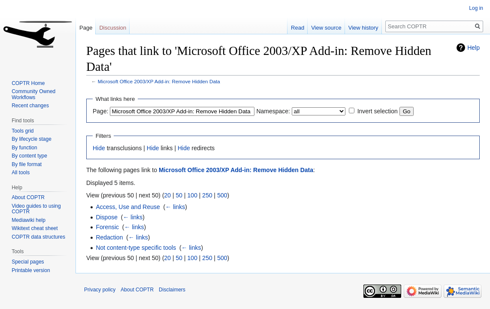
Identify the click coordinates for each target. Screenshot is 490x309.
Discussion (112, 27)
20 (167, 195)
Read (297, 27)
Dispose (107, 217)
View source (326, 27)
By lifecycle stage (31, 139)
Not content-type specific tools (136, 247)
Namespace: (273, 111)
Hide (99, 148)
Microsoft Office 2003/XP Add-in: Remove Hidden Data (159, 81)
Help (473, 47)
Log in (476, 8)
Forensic (107, 227)
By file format (27, 164)
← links (175, 206)
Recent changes (30, 106)
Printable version (31, 270)
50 (179, 195)
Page (85, 27)
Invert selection (377, 111)
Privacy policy (99, 290)
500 (222, 195)
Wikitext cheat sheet (34, 228)
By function (24, 148)
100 (192, 195)
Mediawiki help (28, 220)
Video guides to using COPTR (36, 209)
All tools (21, 173)
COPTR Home (28, 83)
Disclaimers (172, 290)
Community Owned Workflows (33, 94)
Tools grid (22, 131)
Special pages (28, 262)
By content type (29, 156)
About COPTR (28, 197)
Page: (101, 111)
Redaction (109, 237)
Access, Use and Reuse (128, 206)
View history (363, 27)
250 (207, 195)
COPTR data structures (38, 237)
